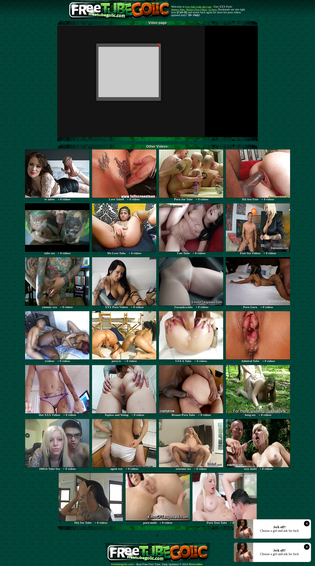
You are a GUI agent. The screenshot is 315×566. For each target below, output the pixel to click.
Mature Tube (178, 9)
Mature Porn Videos (196, 9)
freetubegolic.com (122, 564)
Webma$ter (196, 564)
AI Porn (212, 9)
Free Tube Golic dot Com (198, 6)
